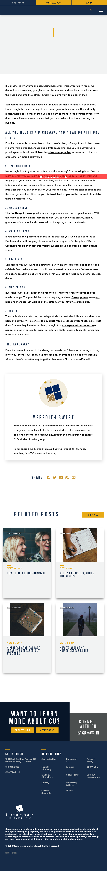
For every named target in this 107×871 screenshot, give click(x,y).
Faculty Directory (46, 768)
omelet (9, 156)
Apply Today (47, 730)
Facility (70, 766)
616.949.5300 (12, 766)
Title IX (70, 790)
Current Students (46, 792)
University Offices (71, 784)
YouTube (90, 732)
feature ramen (89, 269)
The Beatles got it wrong (20, 213)
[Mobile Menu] (100, 10)
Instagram (79, 732)
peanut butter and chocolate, (83, 194)
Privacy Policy (91, 760)
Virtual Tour (72, 774)
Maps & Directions (47, 776)
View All (93, 514)
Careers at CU (71, 760)
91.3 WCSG (92, 766)
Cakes (75, 297)
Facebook (97, 732)
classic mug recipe (59, 152)
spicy (67, 269)
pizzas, (84, 297)
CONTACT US (12, 772)
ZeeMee (84, 732)
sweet (59, 269)
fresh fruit (56, 194)
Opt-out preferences (93, 776)
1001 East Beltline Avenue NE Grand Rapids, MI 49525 (20, 760)
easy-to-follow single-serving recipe (32, 217)
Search (91, 10)
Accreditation (48, 758)
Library (45, 782)
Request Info (22, 730)
